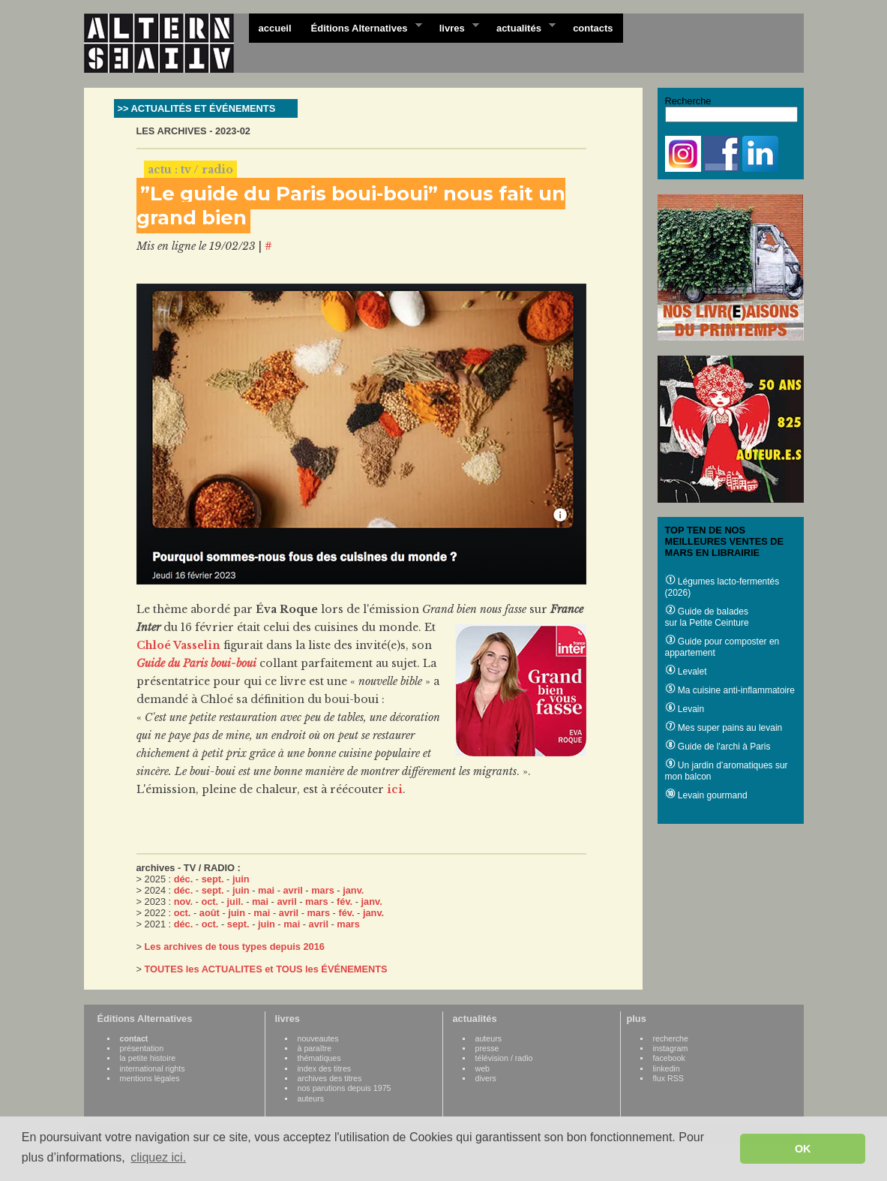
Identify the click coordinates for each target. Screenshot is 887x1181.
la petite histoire (148, 1057)
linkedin (666, 1068)
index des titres (325, 1068)
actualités (521, 27)
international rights (152, 1068)
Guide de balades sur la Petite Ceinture (707, 617)
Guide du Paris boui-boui (196, 663)
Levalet (686, 671)
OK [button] (803, 1149)
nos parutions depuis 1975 (344, 1087)
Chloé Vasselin (178, 645)
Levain (685, 709)
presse (487, 1048)
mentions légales (150, 1078)
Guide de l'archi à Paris (718, 746)
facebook (669, 1057)
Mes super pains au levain (724, 728)
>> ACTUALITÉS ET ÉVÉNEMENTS (197, 108)
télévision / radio (504, 1057)
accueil (275, 28)
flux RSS (668, 1078)
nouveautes (318, 1038)
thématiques (319, 1057)
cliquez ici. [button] (158, 1157)
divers (485, 1078)
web (482, 1068)
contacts (593, 28)
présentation (142, 1048)
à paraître (315, 1048)
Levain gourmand (706, 795)
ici (395, 789)
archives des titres (330, 1078)
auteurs (311, 1098)
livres (454, 27)
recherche (670, 1038)
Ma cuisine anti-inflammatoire (730, 690)
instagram (670, 1048)
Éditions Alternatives (361, 27)
